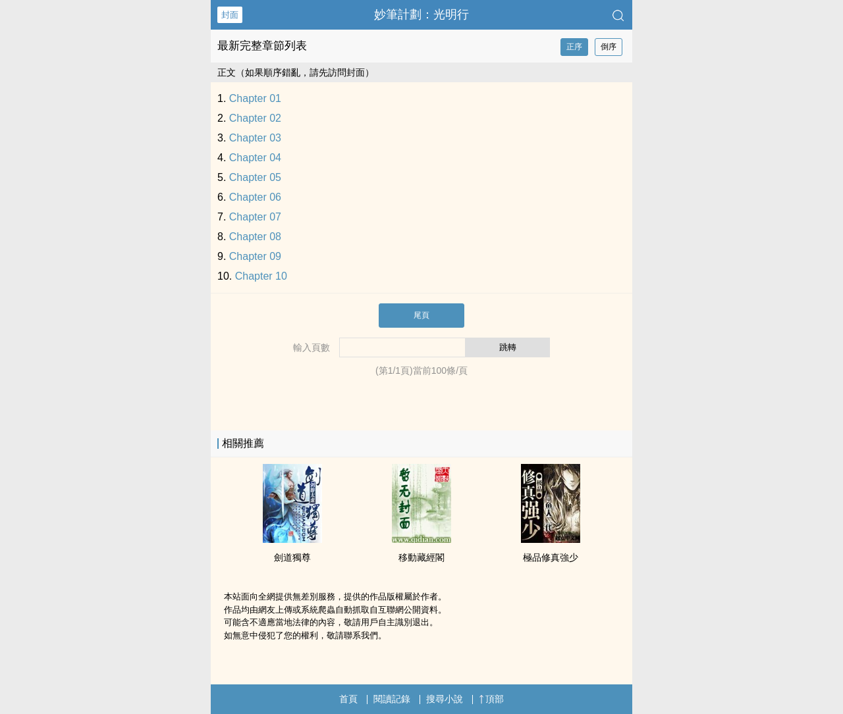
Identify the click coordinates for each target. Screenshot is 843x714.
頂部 (491, 699)
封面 (229, 15)
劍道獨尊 (292, 557)
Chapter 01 (255, 98)
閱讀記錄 (391, 699)
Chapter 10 (261, 276)
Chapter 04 (255, 157)
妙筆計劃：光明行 (421, 14)
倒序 (608, 46)
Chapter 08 (255, 236)
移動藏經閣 (421, 557)
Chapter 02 (255, 118)
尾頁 (421, 315)
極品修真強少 (550, 557)
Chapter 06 (255, 197)
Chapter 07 (255, 216)
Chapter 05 (255, 177)
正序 (574, 46)
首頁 (348, 699)
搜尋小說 (444, 699)
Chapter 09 (255, 256)
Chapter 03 (255, 137)
